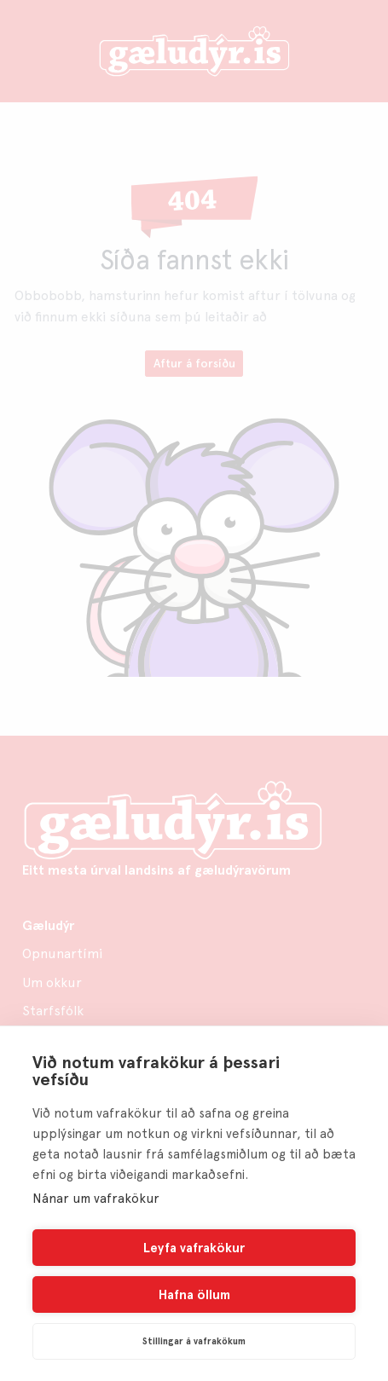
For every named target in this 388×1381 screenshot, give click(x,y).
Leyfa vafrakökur (194, 1248)
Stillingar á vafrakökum (194, 1341)
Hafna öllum (194, 1295)
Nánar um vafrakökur (95, 1198)
